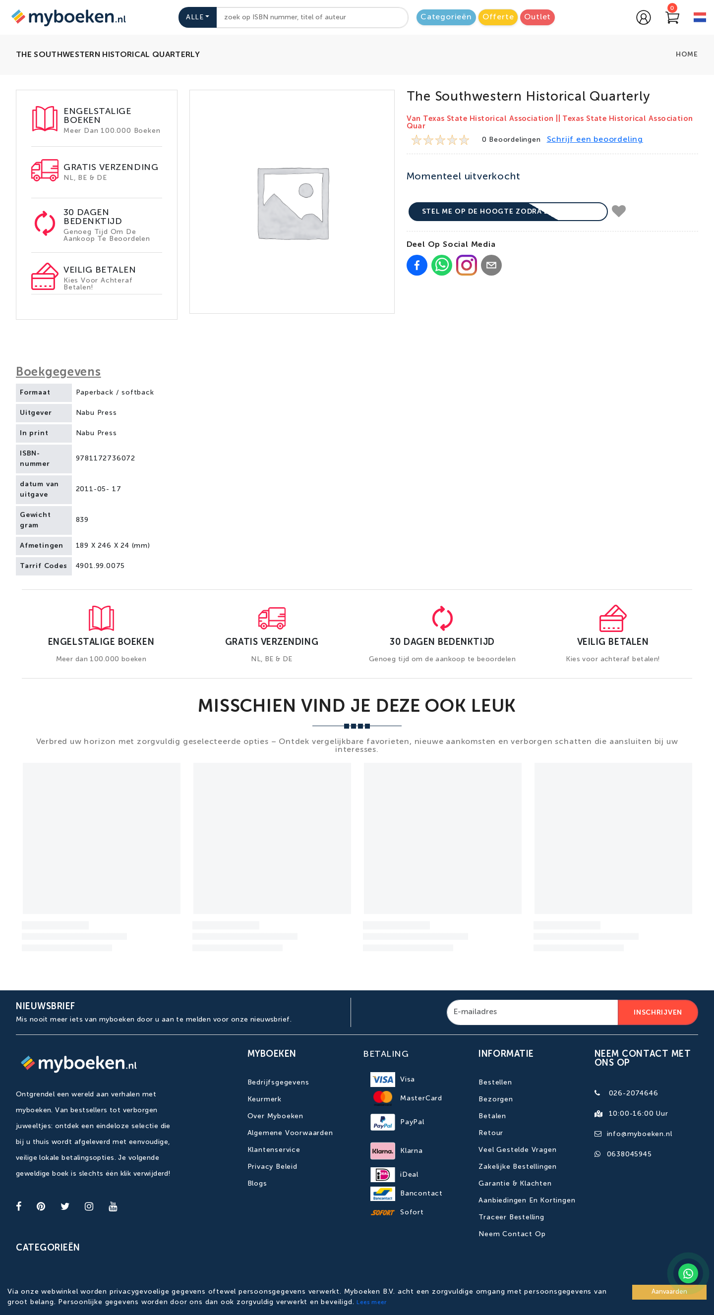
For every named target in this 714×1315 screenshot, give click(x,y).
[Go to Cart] (672, 17)
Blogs (257, 1183)
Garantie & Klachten (514, 1183)
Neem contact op (511, 1234)
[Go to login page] (643, 17)
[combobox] (312, 17)
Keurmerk (264, 1099)
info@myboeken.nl (639, 1134)
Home (687, 54)
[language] (700, 18)
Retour (490, 1133)
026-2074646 (633, 1093)
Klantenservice (273, 1149)
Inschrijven (658, 1012)
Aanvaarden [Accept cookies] (669, 1292)
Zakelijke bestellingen (517, 1166)
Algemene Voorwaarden (290, 1133)
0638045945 (629, 1154)
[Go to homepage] (67, 17)
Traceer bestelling (511, 1217)
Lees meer (371, 1303)
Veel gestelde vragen (517, 1149)
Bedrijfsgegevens (278, 1082)
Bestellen (495, 1082)
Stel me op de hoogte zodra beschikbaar (508, 211)
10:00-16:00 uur (638, 1113)
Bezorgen (495, 1099)
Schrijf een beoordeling (595, 140)
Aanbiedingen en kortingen (526, 1200)
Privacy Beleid (272, 1166)
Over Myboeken (275, 1116)
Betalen (492, 1116)
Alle (195, 17)
